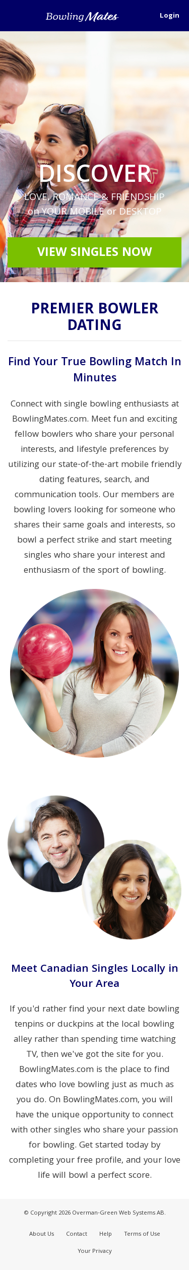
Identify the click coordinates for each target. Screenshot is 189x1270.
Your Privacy (95, 1251)
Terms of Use (142, 1234)
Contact (76, 1234)
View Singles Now (94, 253)
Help (105, 1234)
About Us (41, 1234)
